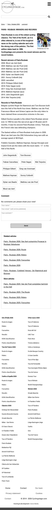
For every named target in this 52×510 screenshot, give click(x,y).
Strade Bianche (7, 418)
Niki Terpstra (40, 162)
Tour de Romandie (34, 364)
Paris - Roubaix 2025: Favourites (17, 302)
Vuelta (30, 426)
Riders (4, 326)
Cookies (39, 493)
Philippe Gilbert (9, 168)
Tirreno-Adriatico (33, 343)
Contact (8, 498)
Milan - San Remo (8, 422)
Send (26, 226)
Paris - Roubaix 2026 (12, 265)
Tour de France (33, 435)
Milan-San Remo (33, 397)
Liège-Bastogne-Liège (9, 460)
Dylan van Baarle (10, 182)
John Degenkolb (10, 155)
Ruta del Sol (32, 330)
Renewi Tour (32, 376)
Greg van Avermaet (27, 168)
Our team (39, 488)
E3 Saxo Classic (7, 426)
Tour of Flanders (7, 439)
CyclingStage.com (14, 7)
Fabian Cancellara (10, 162)
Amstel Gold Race (8, 451)
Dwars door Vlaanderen (9, 435)
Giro (29, 431)
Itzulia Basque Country (35, 351)
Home (3, 24)
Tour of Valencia (33, 322)
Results (4, 334)
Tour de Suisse (33, 372)
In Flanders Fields (8, 431)
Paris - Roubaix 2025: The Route (17, 292)
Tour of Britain (32, 380)
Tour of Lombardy (8, 477)
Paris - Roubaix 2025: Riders (15, 297)
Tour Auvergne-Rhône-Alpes (37, 368)
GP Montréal (6, 472)
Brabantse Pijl (6, 447)
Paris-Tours (5, 481)
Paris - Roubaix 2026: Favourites (17, 260)
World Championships (35, 385)
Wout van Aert (9, 188)
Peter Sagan (26, 162)
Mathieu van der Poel (29, 182)
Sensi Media (34, 504)
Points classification (9, 343)
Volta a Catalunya (34, 347)
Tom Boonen (25, 155)
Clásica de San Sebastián (10, 464)
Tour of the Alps (33, 359)
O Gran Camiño (33, 355)
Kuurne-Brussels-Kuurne (10, 414)
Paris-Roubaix (6, 443)
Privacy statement (13, 493)
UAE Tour (31, 334)
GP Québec (5, 468)
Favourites (5, 330)
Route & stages (7, 322)
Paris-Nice (31, 339)
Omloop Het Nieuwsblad (10, 410)
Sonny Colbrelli (27, 175)
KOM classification (8, 339)
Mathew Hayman (10, 175)
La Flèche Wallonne (8, 456)
